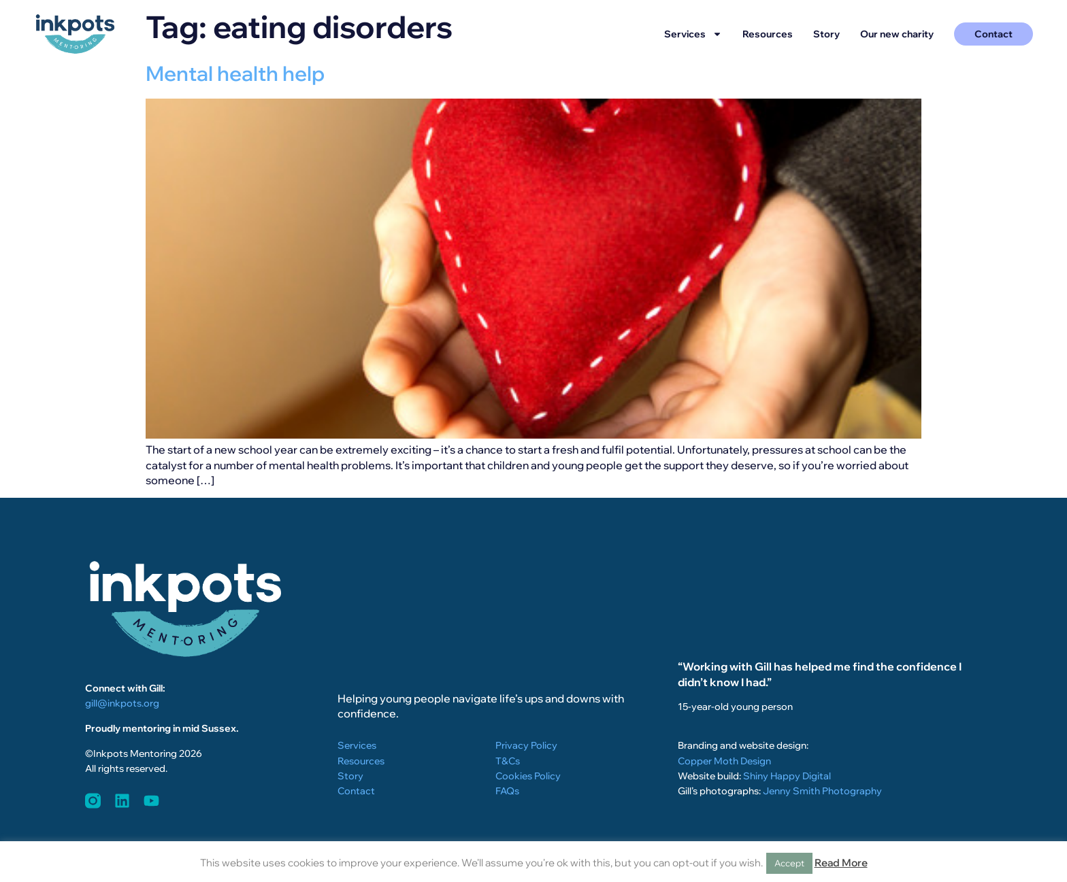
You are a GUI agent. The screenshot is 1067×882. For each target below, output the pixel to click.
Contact (356, 791)
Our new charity (897, 34)
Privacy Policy (526, 745)
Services (693, 34)
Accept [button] (789, 863)
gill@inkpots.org (122, 703)
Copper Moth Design (724, 761)
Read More (841, 862)
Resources (767, 34)
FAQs (507, 791)
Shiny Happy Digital (787, 776)
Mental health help (235, 73)
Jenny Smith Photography (822, 791)
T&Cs (507, 761)
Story (826, 34)
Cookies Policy (528, 776)
